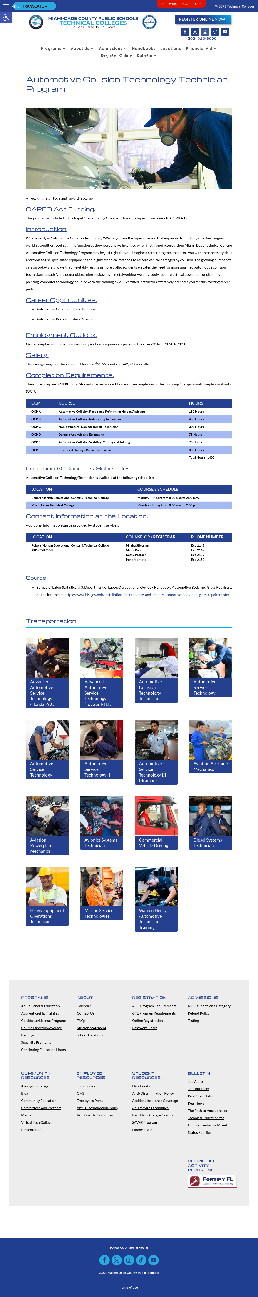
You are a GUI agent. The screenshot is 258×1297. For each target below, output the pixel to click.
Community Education (38, 1100)
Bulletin (144, 56)
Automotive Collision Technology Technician (150, 690)
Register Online (116, 56)
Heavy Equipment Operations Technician (47, 916)
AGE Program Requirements (154, 1006)
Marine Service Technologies (98, 913)
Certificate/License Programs (44, 1020)
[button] (6, 17)
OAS (80, 1093)
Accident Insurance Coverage (155, 1100)
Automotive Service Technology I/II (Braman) (153, 772)
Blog (24, 1093)
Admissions (111, 49)
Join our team (198, 1088)
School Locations (90, 1035)
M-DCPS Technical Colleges (235, 6)
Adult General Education (40, 1006)
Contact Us (85, 1013)
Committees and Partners (41, 1108)
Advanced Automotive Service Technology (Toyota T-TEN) (98, 693)
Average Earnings (34, 1086)
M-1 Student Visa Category (209, 1006)
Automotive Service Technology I (42, 769)
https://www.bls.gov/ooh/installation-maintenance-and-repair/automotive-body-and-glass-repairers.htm (146, 594)
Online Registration (147, 1020)
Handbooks (144, 49)
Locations (171, 49)
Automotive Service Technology (205, 687)
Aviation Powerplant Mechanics (41, 845)
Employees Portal (90, 1100)
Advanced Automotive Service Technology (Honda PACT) (44, 693)
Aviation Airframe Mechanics (211, 766)
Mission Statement (91, 1028)
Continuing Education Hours (43, 1049)
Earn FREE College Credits (152, 1115)
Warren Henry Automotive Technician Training (153, 919)
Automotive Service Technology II (97, 769)
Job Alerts (196, 1081)
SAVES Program (144, 1122)
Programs (51, 49)
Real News (196, 1103)
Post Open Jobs (200, 1096)
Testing (193, 1020)
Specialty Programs (36, 1042)
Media (26, 1115)
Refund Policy (198, 1013)
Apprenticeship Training (40, 1013)
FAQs (81, 1020)
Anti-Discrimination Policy (97, 1108)
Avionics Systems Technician (100, 842)
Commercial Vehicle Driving (153, 842)
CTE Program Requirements (154, 1013)
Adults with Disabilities (95, 1115)
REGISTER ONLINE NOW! (202, 19)
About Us (80, 49)
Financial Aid (199, 49)
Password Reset (144, 1028)
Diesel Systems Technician (208, 842)
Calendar (84, 1006)
